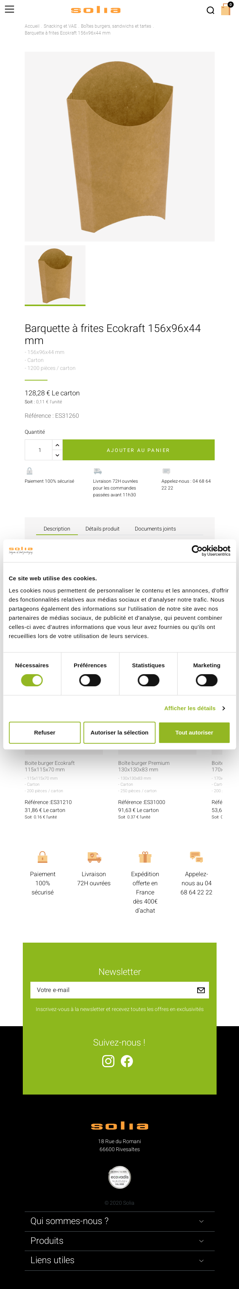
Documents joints (155, 529)
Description (57, 529)
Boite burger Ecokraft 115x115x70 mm (50, 766)
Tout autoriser (194, 732)
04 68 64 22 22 (196, 888)
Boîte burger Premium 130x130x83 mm (143, 766)
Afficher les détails (189, 708)
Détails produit (102, 529)
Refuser (44, 732)
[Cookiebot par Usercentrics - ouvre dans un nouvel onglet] (197, 550)
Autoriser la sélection (119, 732)
